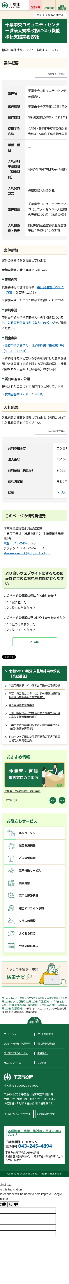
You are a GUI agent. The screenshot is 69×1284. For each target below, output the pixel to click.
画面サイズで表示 (56, 74)
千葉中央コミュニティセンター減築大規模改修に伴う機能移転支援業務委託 (34, 695)
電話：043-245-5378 (20, 543)
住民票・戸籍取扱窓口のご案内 (22, 791)
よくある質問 (27, 933)
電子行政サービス (30, 870)
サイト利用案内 (45, 1034)
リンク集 (42, 1063)
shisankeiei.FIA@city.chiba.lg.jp (27, 553)
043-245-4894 (35, 1146)
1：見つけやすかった (21, 624)
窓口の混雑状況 (28, 895)
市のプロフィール (12, 1063)
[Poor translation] (13, 1204)
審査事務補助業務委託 (21, 705)
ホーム (5, 998)
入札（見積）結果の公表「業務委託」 (32, 1001)
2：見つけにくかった (21, 629)
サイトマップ (10, 1034)
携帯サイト (43, 1053)
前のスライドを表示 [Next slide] (62, 800)
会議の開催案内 (28, 946)
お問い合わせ (47, 1114)
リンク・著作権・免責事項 (17, 1044)
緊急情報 (35, 7)
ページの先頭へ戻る (34, 1021)
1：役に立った (16, 602)
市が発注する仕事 (36, 998)
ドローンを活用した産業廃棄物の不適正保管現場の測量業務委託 (34, 738)
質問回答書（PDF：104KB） (25, 394)
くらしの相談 (27, 920)
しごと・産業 (17, 998)
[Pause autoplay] (8, 800)
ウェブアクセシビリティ (16, 1053)
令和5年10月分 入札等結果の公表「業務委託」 (34, 673)
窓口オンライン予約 (31, 908)
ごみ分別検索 (27, 858)
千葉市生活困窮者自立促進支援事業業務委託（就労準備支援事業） (34, 727)
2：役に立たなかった (21, 607)
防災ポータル (27, 833)
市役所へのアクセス (18, 1114)
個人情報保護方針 (46, 1044)
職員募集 (24, 883)
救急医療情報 (27, 845)
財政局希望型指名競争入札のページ (31, 322)
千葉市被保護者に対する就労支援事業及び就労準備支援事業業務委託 (34, 715)
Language (48, 7)
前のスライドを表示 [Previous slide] (52, 800)
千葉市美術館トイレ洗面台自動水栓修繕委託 (34, 685)
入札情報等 (52, 998)
